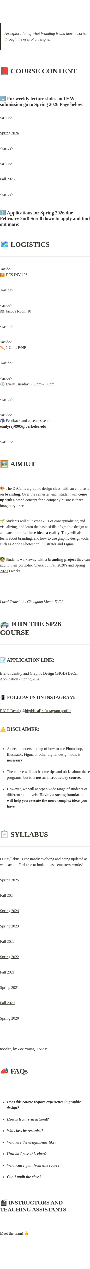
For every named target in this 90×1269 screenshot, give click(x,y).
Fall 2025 (7, 179)
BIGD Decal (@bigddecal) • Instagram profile (35, 711)
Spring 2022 (9, 957)
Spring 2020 (9, 1018)
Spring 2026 (9, 133)
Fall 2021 (7, 972)
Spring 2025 (9, 880)
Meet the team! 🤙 (14, 1233)
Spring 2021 (9, 988)
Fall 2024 (7, 895)
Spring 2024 (9, 911)
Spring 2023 (9, 926)
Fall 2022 (7, 941)
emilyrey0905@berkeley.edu (23, 426)
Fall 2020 (57, 565)
